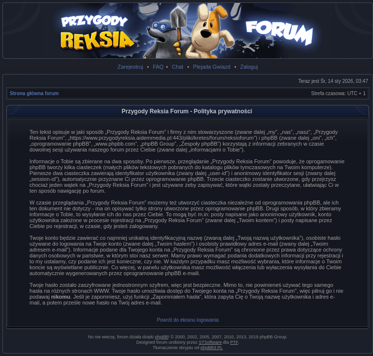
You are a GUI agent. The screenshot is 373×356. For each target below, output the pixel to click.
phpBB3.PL (212, 347)
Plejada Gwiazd (211, 67)
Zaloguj (249, 67)
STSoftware (210, 342)
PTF (234, 342)
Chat (177, 67)
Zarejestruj (130, 67)
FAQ (158, 67)
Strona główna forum (34, 93)
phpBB (161, 336)
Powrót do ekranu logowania (187, 320)
